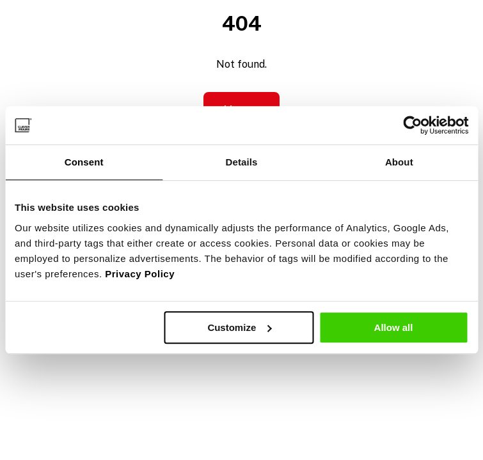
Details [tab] (242, 162)
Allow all (393, 327)
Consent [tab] (84, 162)
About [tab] (399, 162)
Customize (239, 327)
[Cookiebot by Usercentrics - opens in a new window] (412, 125)
